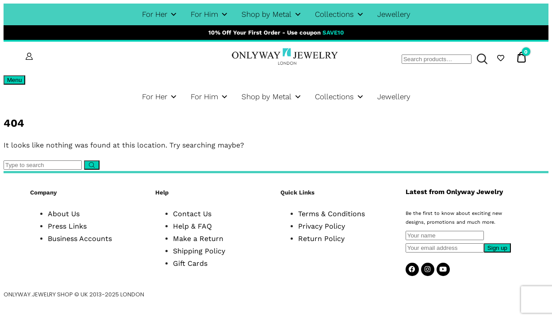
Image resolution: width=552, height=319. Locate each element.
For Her (159, 14)
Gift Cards (190, 263)
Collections (339, 14)
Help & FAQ (192, 226)
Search (480, 59)
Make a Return (198, 238)
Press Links (67, 226)
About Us (64, 214)
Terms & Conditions (331, 214)
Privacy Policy (321, 226)
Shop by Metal (272, 14)
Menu (14, 80)
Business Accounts (80, 238)
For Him (209, 14)
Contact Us (192, 214)
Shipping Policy (199, 251)
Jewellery (393, 14)
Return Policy (321, 238)
